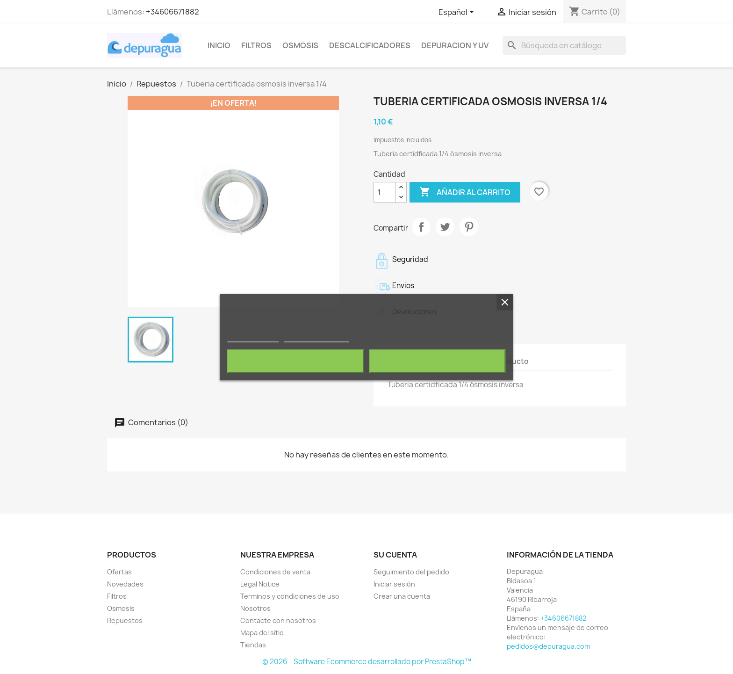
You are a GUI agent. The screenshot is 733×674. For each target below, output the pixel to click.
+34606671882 (172, 12)
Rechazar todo (295, 361)
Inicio (219, 45)
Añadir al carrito (464, 192)
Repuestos (125, 620)
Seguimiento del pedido (411, 571)
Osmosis (300, 45)
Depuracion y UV (455, 45)
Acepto (437, 361)
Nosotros (255, 608)
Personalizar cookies (316, 337)
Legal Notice (260, 584)
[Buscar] (564, 45)
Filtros (256, 45)
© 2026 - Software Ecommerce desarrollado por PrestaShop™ (366, 662)
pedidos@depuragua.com (548, 646)
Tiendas (253, 644)
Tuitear (445, 226)
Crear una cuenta (402, 596)
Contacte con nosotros (278, 620)
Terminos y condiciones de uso (289, 596)
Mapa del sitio (262, 632)
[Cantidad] (385, 192)
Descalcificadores (369, 45)
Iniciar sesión (394, 584)
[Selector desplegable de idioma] (457, 12)
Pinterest (469, 226)
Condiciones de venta (275, 571)
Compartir (421, 226)
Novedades (125, 584)
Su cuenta (395, 555)
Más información (253, 337)
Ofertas (119, 571)
